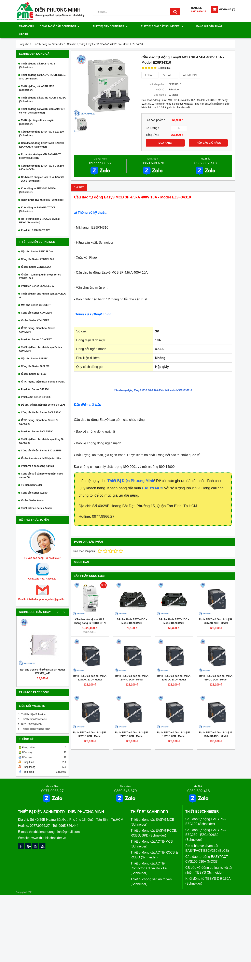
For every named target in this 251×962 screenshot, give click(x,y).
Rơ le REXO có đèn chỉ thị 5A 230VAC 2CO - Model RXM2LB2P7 (216, 615)
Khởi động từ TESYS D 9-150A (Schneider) (37, 182)
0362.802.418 (205, 155)
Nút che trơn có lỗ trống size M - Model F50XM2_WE (42, 664)
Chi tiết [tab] (79, 179)
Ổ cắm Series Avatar (33, 492)
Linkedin (190, 67)
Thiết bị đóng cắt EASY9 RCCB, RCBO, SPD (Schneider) (42, 69)
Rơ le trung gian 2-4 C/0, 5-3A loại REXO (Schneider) (39, 213)
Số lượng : (152, 120)
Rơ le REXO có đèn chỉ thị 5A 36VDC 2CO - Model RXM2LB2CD (90, 728)
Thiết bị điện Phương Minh (35, 721)
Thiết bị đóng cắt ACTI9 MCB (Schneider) (37, 80)
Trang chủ (26, 26)
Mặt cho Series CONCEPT (36, 297)
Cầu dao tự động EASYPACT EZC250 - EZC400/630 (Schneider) (42, 137)
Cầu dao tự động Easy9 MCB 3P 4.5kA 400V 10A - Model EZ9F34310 (153, 382)
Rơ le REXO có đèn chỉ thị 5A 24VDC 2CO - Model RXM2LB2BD (132, 728)
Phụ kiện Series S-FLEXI (35, 381)
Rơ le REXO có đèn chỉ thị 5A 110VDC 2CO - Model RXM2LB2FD (174, 672)
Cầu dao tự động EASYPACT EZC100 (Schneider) (41, 126)
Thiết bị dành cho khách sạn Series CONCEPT (40, 341)
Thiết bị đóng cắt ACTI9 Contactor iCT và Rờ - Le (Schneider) (42, 103)
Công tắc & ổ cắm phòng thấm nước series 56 (41, 468)
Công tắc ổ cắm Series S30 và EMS (41, 442)
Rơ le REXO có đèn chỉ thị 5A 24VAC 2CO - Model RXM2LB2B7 (132, 672)
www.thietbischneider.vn (48, 830)
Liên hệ (211, 26)
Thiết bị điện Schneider (103, 26)
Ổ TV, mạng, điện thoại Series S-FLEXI (43, 374)
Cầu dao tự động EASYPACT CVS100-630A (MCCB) (42, 160)
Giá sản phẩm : (155, 112)
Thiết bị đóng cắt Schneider (148, 26)
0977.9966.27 (100, 155)
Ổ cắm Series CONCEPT (35, 312)
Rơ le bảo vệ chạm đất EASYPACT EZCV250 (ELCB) (40, 148)
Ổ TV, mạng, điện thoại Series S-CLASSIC (38, 414)
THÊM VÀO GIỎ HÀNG (208, 135)
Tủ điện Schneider (31, 477)
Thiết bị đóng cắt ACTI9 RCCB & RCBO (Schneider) (42, 92)
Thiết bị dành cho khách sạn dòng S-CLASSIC (41, 433)
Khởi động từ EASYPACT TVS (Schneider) (37, 201)
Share (150, 67)
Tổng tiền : (152, 127)
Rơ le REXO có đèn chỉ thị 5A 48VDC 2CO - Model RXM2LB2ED (216, 672)
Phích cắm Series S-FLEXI (36, 389)
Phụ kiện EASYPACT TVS (35, 222)
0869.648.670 (153, 155)
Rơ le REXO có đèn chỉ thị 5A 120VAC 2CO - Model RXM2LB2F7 (90, 672)
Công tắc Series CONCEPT (36, 305)
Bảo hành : (160, 87)
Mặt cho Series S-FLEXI (34, 350)
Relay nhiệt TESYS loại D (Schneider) (42, 192)
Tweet (169, 67)
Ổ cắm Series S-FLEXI (33, 366)
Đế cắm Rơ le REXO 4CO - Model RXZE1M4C (132, 613)
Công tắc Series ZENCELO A (37, 251)
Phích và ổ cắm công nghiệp (37, 458)
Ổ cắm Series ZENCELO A (36, 259)
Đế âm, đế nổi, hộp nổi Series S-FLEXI (43, 397)
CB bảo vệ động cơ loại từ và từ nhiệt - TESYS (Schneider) (42, 171)
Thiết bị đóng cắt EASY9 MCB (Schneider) (37, 58)
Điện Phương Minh (31, 716)
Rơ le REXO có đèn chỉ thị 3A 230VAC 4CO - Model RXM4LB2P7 (216, 728)
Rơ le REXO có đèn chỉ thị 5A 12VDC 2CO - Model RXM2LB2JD (174, 728)
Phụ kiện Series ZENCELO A (37, 278)
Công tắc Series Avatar (34, 485)
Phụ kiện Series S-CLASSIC (37, 423)
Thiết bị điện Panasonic (34, 711)
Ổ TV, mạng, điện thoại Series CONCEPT (37, 322)
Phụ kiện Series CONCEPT (36, 331)
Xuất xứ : (161, 81)
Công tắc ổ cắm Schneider (60, 26)
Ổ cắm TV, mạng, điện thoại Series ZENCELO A (40, 269)
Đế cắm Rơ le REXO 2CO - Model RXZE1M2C (174, 613)
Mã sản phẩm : (158, 76)
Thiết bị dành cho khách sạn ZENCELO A (42, 288)
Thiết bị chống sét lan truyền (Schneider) (36, 114)
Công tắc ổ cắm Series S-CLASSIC (41, 404)
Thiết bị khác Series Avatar (36, 500)
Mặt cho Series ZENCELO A (37, 243)
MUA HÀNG (165, 135)
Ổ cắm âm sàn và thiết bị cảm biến (41, 450)
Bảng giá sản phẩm (187, 26)
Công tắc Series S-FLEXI (35, 358)
